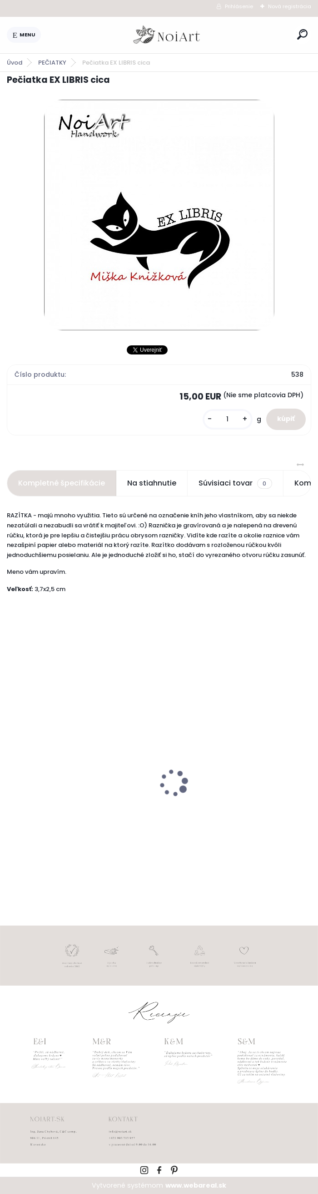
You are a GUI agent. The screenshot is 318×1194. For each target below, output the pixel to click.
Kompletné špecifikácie (61, 483)
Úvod (14, 62)
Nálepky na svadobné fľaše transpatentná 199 (60, 807)
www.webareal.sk (195, 1185)
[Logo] (167, 35)
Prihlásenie (239, 6)
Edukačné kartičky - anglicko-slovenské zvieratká (221, 807)
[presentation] (13, 767)
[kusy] (228, 419)
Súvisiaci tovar (235, 483)
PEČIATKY (52, 62)
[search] (302, 34)
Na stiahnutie (151, 483)
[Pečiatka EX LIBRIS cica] (159, 215)
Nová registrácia (289, 6)
